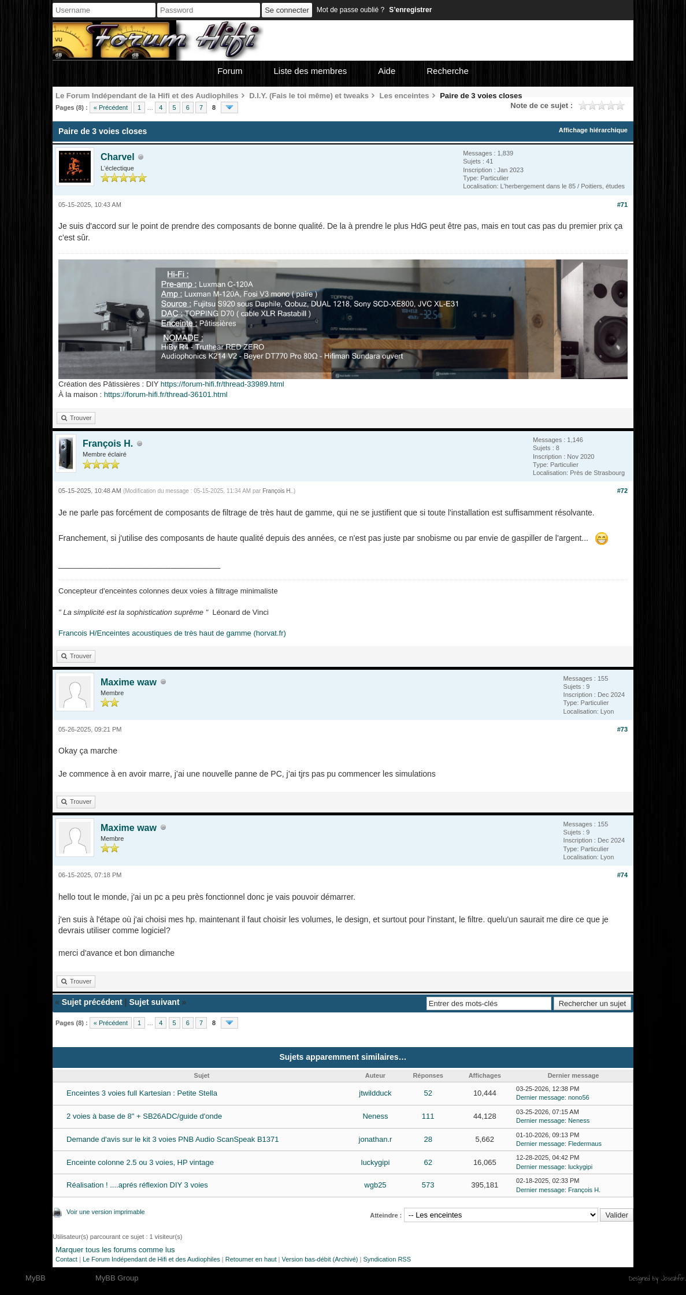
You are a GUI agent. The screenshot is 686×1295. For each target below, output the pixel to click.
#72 (622, 490)
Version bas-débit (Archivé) (319, 1259)
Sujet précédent (92, 1002)
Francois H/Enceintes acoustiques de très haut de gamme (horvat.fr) (172, 633)
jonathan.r (375, 1139)
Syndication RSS (387, 1259)
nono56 (578, 1097)
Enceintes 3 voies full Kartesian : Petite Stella (141, 1093)
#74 (622, 874)
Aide (386, 71)
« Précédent (111, 107)
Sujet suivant (154, 1002)
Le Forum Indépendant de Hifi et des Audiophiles (151, 1259)
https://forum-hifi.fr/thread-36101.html (166, 394)
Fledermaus (585, 1143)
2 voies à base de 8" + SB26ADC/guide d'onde (144, 1116)
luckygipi (375, 1162)
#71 (622, 204)
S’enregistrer (410, 10)
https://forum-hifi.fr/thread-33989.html (222, 384)
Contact (66, 1259)
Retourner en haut (251, 1259)
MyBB (35, 1278)
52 (428, 1093)
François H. (108, 443)
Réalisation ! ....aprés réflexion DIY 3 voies (137, 1185)
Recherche (448, 71)
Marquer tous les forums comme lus (115, 1249)
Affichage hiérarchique (593, 130)
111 (428, 1116)
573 (428, 1185)
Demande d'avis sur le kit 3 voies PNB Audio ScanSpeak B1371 (172, 1139)
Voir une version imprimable (105, 1211)
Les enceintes (404, 95)
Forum (229, 71)
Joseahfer (673, 1278)
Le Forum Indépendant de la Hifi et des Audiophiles (147, 95)
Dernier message (540, 1097)
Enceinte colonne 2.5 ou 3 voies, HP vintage (140, 1162)
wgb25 (375, 1185)
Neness (375, 1116)
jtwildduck (375, 1093)
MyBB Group (116, 1278)
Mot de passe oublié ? (350, 10)
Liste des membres (310, 71)
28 (428, 1139)
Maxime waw (129, 682)
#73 (622, 729)
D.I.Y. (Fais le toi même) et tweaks (309, 95)
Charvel (118, 157)
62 (428, 1162)
